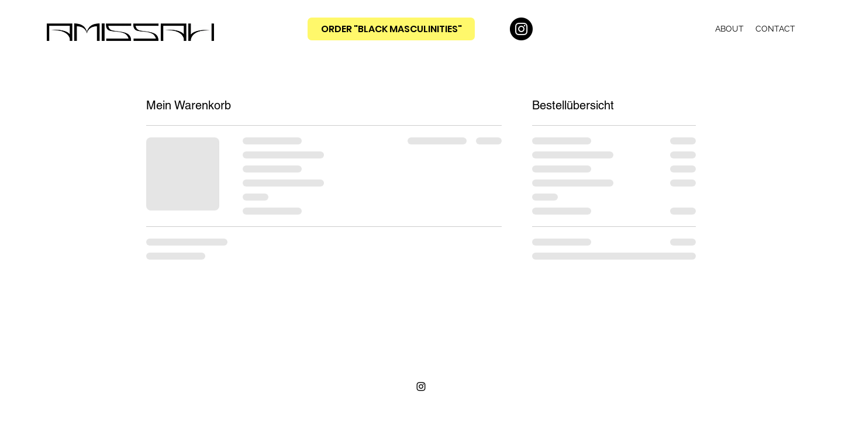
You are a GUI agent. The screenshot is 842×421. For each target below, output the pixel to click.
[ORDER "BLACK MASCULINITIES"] (391, 29)
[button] (683, 28)
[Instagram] (521, 29)
